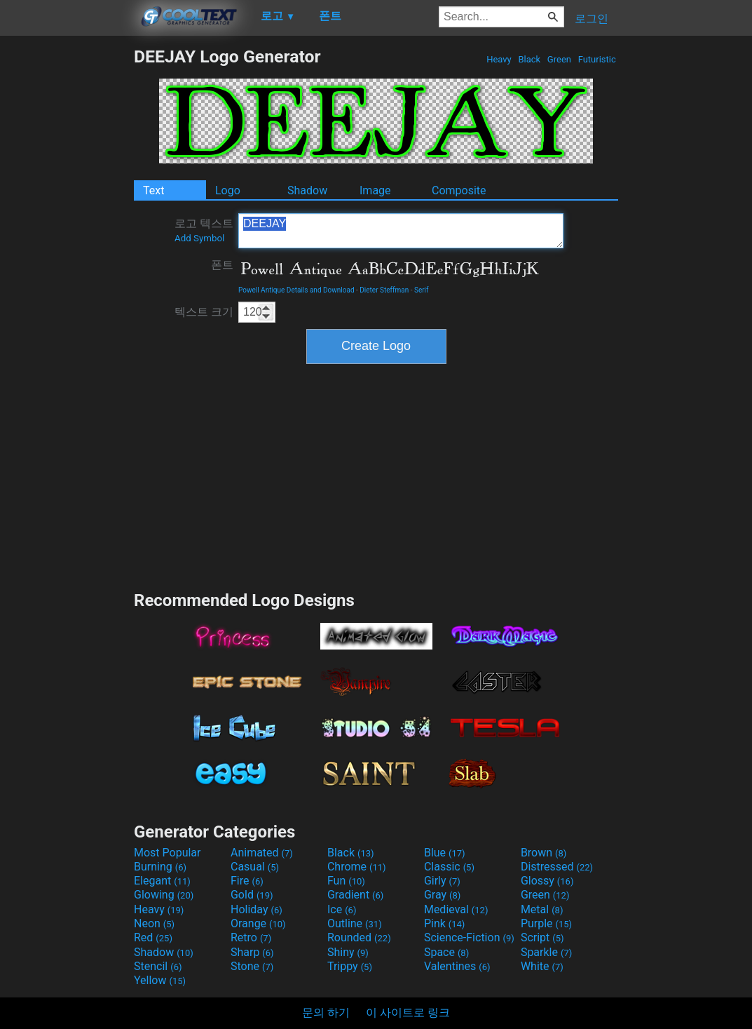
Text (153, 190)
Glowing (163, 894)
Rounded (359, 937)
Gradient (355, 894)
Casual (255, 866)
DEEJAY (400, 230)
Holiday (256, 909)
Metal (542, 909)
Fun (346, 880)
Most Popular (167, 852)
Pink (444, 923)
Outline (354, 923)
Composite (459, 190)
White (542, 966)
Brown (543, 852)
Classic (449, 866)
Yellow (160, 980)
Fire (247, 880)
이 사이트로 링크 (408, 1012)
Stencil (158, 966)
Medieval (456, 909)
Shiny (348, 952)
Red (153, 937)
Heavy (499, 59)
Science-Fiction (469, 937)
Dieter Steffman (384, 290)
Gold (252, 894)
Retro (251, 937)
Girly (442, 880)
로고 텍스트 (204, 230)
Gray (442, 894)
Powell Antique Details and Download (296, 290)
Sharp (252, 952)
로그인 (591, 18)
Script (542, 937)
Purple (546, 923)
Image (375, 190)
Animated (262, 852)
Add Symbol (199, 238)
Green (559, 59)
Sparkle (546, 952)
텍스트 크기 (204, 311)
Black (529, 59)
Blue (444, 852)
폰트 (222, 264)
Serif (421, 290)
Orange (258, 923)
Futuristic (596, 59)
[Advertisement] (67, 256)
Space (446, 952)
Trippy (349, 966)
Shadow (307, 190)
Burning (160, 866)
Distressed (557, 866)
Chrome (356, 866)
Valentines (457, 966)
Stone (252, 966)
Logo (227, 190)
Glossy (547, 880)
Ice (341, 909)
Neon (154, 923)
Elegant (162, 880)
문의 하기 (326, 1012)
